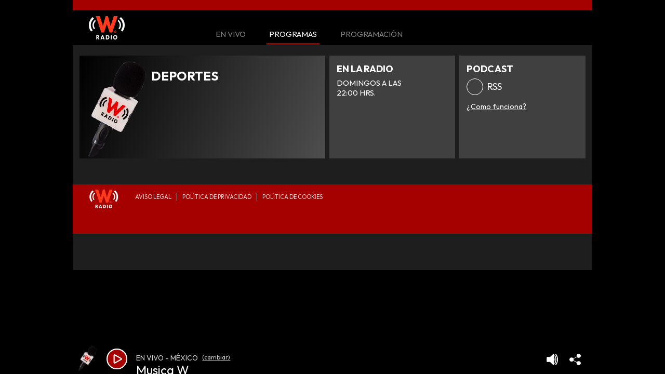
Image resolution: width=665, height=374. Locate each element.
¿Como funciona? (496, 106)
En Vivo (231, 34)
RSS (494, 86)
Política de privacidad (216, 197)
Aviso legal (153, 197)
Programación (371, 34)
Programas (293, 34)
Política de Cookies (292, 197)
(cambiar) (216, 357)
